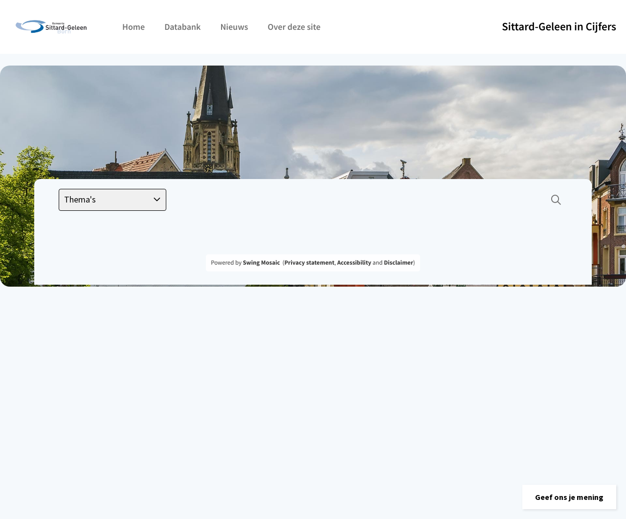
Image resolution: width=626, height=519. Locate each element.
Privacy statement (309, 263)
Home (133, 26)
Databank (182, 26)
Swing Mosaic (261, 263)
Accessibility (354, 263)
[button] (569, 497)
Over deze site (294, 26)
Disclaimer (398, 263)
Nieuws (234, 26)
